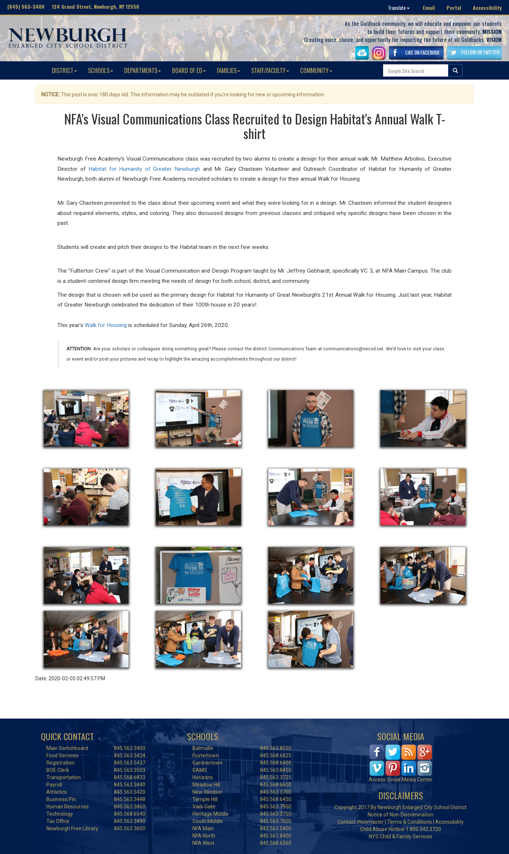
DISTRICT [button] (64, 70)
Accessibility (487, 7)
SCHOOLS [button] (100, 70)
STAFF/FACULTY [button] (270, 70)
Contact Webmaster (360, 822)
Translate (399, 7)
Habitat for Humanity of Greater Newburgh (144, 169)
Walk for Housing (106, 325)
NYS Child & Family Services (400, 836)
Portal (454, 7)
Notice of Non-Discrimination (400, 815)
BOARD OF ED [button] (189, 70)
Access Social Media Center (401, 779)
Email (429, 7)
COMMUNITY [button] (316, 70)
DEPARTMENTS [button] (142, 70)
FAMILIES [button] (228, 70)
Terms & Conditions (409, 822)
